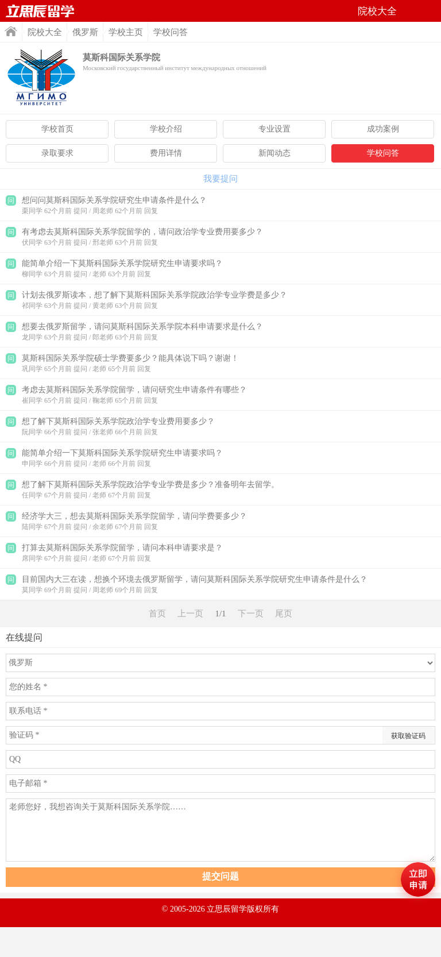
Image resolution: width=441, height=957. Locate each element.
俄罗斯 (85, 32)
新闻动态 (274, 153)
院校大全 (45, 32)
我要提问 (220, 178)
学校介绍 (166, 129)
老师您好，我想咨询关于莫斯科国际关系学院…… (220, 830)
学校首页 (57, 129)
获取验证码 (408, 736)
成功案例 (383, 129)
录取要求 (57, 153)
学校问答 (383, 153)
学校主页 (126, 32)
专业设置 (274, 129)
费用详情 (166, 153)
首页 (40, 11)
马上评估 (418, 879)
